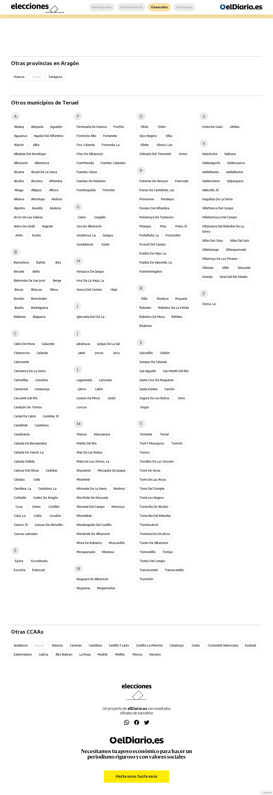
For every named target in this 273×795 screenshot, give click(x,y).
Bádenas (20, 317)
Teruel (164, 434)
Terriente (145, 434)
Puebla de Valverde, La (155, 262)
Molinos (119, 488)
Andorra (55, 208)
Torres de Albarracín (153, 543)
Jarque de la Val (108, 344)
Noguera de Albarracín (92, 579)
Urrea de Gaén (212, 127)
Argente (47, 226)
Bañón (40, 262)
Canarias (76, 645)
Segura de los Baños (154, 398)
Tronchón (146, 579)
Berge (57, 280)
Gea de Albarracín (89, 226)
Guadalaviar (85, 244)
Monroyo (118, 507)
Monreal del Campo (91, 507)
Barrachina (21, 262)
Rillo (144, 299)
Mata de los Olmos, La (93, 461)
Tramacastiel (148, 570)
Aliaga (19, 190)
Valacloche (209, 154)
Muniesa (108, 552)
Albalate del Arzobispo (30, 154)
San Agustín (147, 371)
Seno (181, 398)
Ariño (19, 235)
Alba (36, 145)
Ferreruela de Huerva (92, 127)
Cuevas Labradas (26, 534)
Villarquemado (236, 250)
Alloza (53, 190)
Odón (162, 127)
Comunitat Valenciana (223, 645)
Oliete (144, 145)
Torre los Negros (151, 498)
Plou (163, 226)
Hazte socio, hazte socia (136, 776)
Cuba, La (20, 516)
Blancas (36, 289)
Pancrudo (182, 181)
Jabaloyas (83, 344)
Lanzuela (105, 380)
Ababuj (19, 127)
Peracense (146, 199)
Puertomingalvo (150, 271)
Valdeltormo (234, 172)
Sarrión (170, 389)
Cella (36, 479)
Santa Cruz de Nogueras (156, 380)
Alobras (56, 199)
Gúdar (105, 244)
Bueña (19, 308)
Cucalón (55, 516)
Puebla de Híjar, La (152, 253)
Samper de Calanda (153, 362)
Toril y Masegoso (151, 443)
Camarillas (21, 380)
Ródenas (145, 326)
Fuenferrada (85, 163)
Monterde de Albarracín (93, 534)
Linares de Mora (88, 398)
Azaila (36, 235)
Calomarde (21, 362)
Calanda (42, 353)
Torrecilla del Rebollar (155, 516)
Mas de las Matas (89, 452)
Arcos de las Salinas (28, 217)
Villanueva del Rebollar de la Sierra (223, 228)
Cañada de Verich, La (28, 452)
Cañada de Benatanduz (30, 443)
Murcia (137, 654)
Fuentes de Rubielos (91, 181)
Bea (58, 262)
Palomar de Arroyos (153, 181)
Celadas (19, 479)
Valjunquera (235, 181)
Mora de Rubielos (89, 543)
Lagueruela (84, 380)
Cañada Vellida (24, 461)
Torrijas (167, 552)
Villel (225, 268)
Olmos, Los (165, 145)
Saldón (165, 353)
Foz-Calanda (86, 145)
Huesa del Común (89, 289)
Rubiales (145, 308)
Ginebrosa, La (86, 235)
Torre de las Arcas (152, 479)
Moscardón (117, 543)
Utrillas (235, 127)
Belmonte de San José (29, 280)
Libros (82, 389)
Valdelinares (210, 172)
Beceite (19, 271)
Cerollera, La (22, 488)
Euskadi (250, 645)
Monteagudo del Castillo (94, 525)
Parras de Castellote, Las (156, 190)
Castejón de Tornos (28, 407)
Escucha (19, 570)
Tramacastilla (174, 570)
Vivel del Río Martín (233, 277)
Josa (117, 353)
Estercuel (38, 570)
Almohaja (38, 199)
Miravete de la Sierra (92, 488)
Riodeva (163, 299)
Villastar (207, 268)
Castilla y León (119, 645)
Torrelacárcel (148, 525)
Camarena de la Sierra (30, 371)
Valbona (230, 154)
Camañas (41, 380)
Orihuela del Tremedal (155, 154)
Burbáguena (39, 308)
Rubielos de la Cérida (173, 308)
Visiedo (207, 277)
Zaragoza (55, 77)
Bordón (19, 299)
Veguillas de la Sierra (217, 199)
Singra (144, 407)
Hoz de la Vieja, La (90, 280)
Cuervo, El (21, 525)
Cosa (19, 507)
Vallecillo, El (210, 190)
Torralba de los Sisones (156, 461)
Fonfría (119, 127)
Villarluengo (210, 250)
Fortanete (110, 136)
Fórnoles (108, 190)
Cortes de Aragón (45, 498)
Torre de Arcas (149, 470)
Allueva (19, 199)
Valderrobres (211, 181)
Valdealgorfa (211, 163)
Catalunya (177, 645)
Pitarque (145, 226)
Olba (169, 136)
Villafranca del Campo (218, 208)
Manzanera (102, 434)
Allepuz (36, 190)
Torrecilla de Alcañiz (154, 507)
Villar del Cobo (212, 240)
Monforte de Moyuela (92, 498)
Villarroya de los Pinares (220, 259)
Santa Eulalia (148, 389)
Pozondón (173, 235)
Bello (36, 271)
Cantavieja (42, 389)
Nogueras (83, 588)
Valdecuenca (236, 163)
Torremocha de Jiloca (154, 534)
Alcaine (19, 172)
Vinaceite (244, 268)
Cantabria (95, 645)
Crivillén (54, 507)
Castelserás (22, 434)
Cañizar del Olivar (26, 470)
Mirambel (83, 479)
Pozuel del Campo (152, 244)
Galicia (43, 654)
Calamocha (22, 353)
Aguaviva (20, 136)
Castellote (21, 425)
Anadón (37, 208)
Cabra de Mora (24, 344)
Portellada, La (149, 235)
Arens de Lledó (24, 226)
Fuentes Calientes (113, 163)
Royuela (181, 299)
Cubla (37, 516)
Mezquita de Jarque (111, 470)
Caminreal (21, 389)
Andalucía (21, 645)
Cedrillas (52, 470)
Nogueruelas (106, 588)
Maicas (82, 434)
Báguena (39, 317)
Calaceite (48, 344)
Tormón (177, 443)
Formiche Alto (86, 136)
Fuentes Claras (87, 172)
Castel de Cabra (25, 416)
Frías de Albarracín (90, 154)
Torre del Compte (152, 488)
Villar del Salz (239, 240)
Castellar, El (51, 416)
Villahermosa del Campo (219, 217)
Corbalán (20, 498)
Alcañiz (19, 181)
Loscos (82, 407)
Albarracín (21, 163)
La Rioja (85, 654)
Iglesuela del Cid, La (90, 317)
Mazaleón (84, 470)
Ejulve (19, 561)
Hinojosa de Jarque (90, 271)
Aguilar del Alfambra (48, 136)
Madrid (102, 654)
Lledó (112, 398)
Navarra (155, 654)
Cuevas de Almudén (49, 525)
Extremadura (23, 654)
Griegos (107, 235)
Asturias (57, 645)
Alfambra (55, 181)
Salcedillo (146, 353)
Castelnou (42, 425)
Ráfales (177, 317)
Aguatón (56, 127)
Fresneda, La (111, 145)
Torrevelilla (147, 552)
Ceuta (196, 645)
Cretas (36, 507)
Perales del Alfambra (154, 208)
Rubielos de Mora (152, 317)
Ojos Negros (148, 136)
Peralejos (167, 199)
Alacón (19, 145)
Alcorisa (36, 181)
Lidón (99, 389)
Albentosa (42, 163)
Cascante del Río (26, 398)
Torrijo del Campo (152, 561)
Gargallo (100, 217)
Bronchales (39, 299)
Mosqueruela (86, 552)
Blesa (54, 289)
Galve (82, 217)
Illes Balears (64, 654)
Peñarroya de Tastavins (156, 217)
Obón (144, 127)
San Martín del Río (176, 371)
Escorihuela (39, 561)
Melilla (120, 654)
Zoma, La (208, 304)
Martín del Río (87, 443)
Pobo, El (181, 226)
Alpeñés (19, 208)
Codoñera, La (47, 488)
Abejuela (37, 127)
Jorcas (99, 353)
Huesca (19, 77)
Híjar (114, 289)
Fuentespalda (86, 190)
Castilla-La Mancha (149, 645)
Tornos (144, 452)
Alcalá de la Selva (44, 172)
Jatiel (81, 353)
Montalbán (84, 516)
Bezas (19, 289)
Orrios (183, 154)
